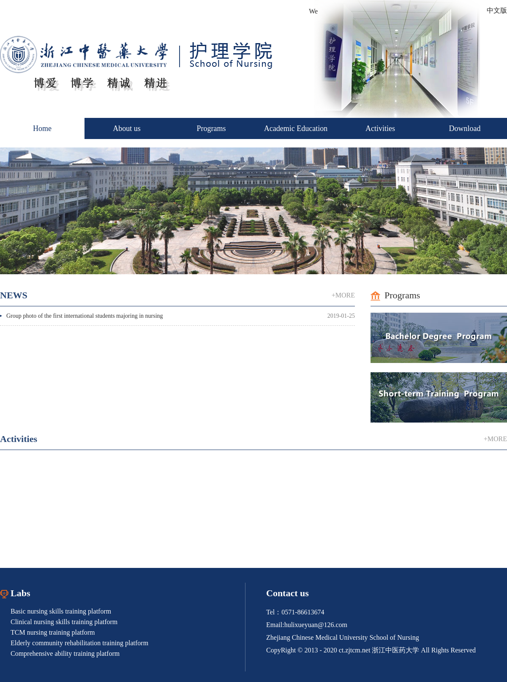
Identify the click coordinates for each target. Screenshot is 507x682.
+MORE (343, 295)
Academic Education (295, 128)
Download (465, 128)
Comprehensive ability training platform (65, 653)
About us (127, 128)
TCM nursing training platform (53, 632)
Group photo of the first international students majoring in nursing (84, 316)
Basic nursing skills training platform (61, 611)
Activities (380, 128)
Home (42, 128)
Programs (211, 128)
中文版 (497, 10)
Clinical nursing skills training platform (64, 621)
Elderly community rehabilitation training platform (79, 643)
